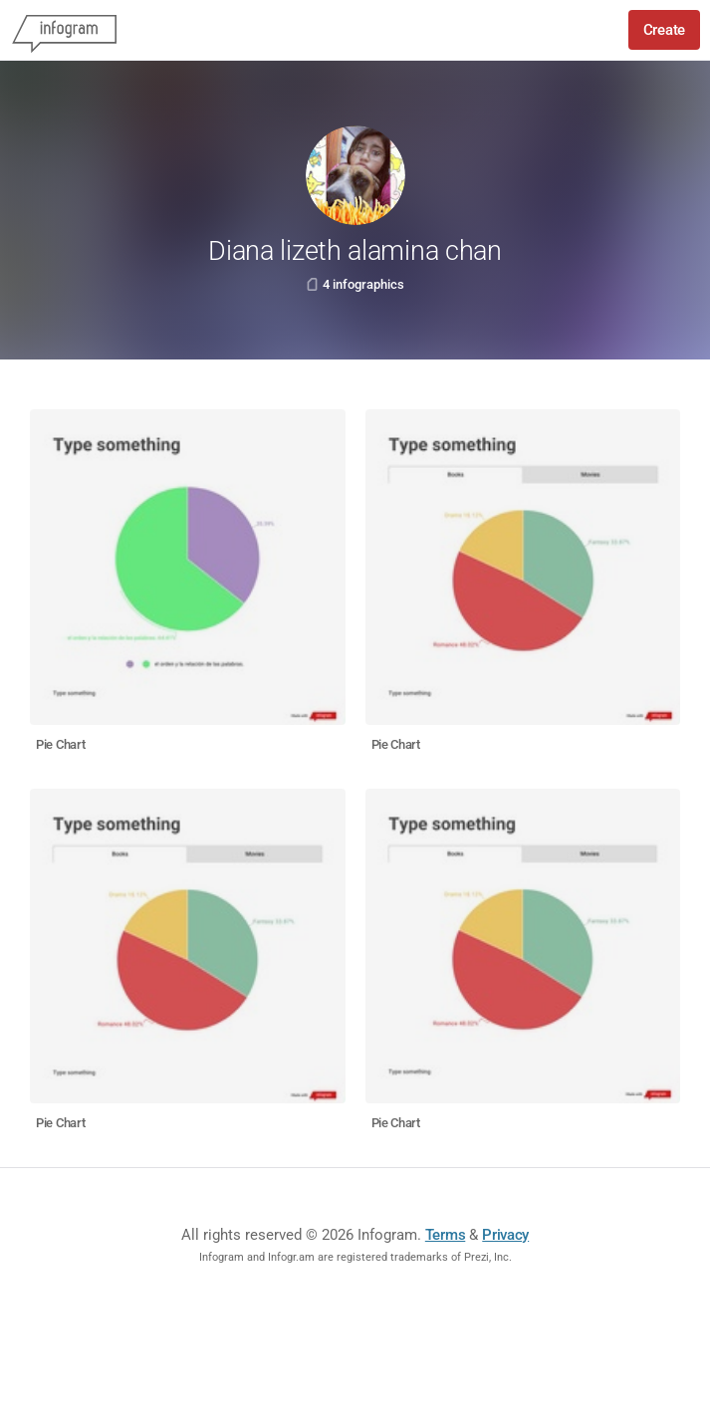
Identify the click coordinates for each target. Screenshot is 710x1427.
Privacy (505, 1235)
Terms (445, 1235)
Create (664, 30)
